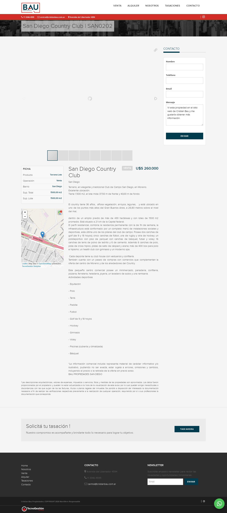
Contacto (26, 484)
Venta (24, 473)
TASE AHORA (187, 429)
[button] (155, 50)
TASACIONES (172, 5)
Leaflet (24, 264)
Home (24, 465)
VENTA (117, 5)
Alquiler (25, 477)
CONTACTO (193, 5)
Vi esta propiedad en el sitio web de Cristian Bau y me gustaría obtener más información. (184, 115)
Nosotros (26, 469)
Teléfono (170, 75)
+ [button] (25, 212)
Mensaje (170, 102)
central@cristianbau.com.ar (51, 17)
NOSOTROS (152, 5)
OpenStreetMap (45, 264)
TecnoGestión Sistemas (31, 266)
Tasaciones (27, 480)
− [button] (25, 216)
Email (169, 88)
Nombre (170, 61)
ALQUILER (133, 5)
